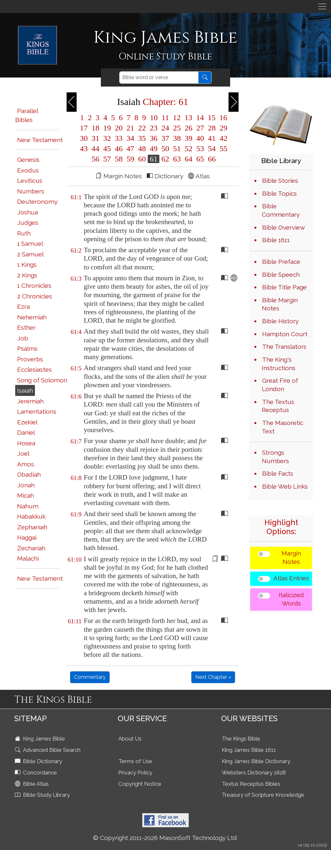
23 (153, 128)
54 (212, 148)
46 (118, 148)
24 (165, 128)
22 (142, 128)
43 (84, 148)
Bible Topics (279, 193)
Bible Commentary (281, 210)
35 (142, 138)
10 (154, 117)
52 (188, 148)
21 (130, 128)
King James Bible (40, 738)
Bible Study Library (43, 795)
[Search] (158, 77)
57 (107, 159)
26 (188, 128)
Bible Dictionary (39, 761)
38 (177, 138)
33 (118, 138)
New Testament (40, 139)
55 (222, 148)
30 (84, 138)
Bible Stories (280, 180)
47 (130, 148)
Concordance (36, 772)
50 (165, 148)
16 (222, 117)
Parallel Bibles (26, 115)
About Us (130, 738)
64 (188, 159)
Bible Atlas (32, 784)
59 (130, 159)
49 (153, 148)
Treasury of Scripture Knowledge (263, 795)
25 (177, 128)
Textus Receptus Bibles (251, 784)
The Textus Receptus (278, 406)
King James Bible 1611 (249, 750)
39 (188, 138)
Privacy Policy (135, 772)
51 (177, 148)
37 (165, 138)
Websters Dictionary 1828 (254, 772)
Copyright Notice (139, 784)
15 (212, 117)
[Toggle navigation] (322, 6)
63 (177, 159)
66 (211, 159)
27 (200, 128)
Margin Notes (291, 557)
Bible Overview (283, 227)
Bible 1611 (276, 240)
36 (153, 138)
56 (95, 159)
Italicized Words (291, 599)
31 (95, 138)
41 (212, 138)
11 (165, 117)
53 (200, 148)
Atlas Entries (291, 578)
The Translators (284, 346)
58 (118, 159)
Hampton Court (284, 333)
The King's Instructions (278, 363)
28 (212, 128)
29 (222, 128)
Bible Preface (281, 261)
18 (95, 128)
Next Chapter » (213, 677)
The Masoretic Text (282, 427)
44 (95, 148)
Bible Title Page (284, 287)
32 (107, 138)
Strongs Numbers (275, 456)
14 (200, 117)
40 (200, 138)
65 (200, 159)
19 (107, 128)
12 (177, 117)
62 (165, 159)
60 (142, 159)
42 (222, 138)
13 (188, 117)
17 (84, 128)
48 (142, 148)
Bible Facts (277, 473)
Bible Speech (281, 274)
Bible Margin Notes (280, 304)
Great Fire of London (280, 384)
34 (130, 138)
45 (107, 148)
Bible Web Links (285, 486)
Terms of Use (135, 761)
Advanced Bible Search (48, 750)
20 (118, 128)
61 (153, 159)
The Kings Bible (241, 738)
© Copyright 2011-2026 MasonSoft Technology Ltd (165, 837)
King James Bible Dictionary (256, 761)
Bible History (280, 321)
